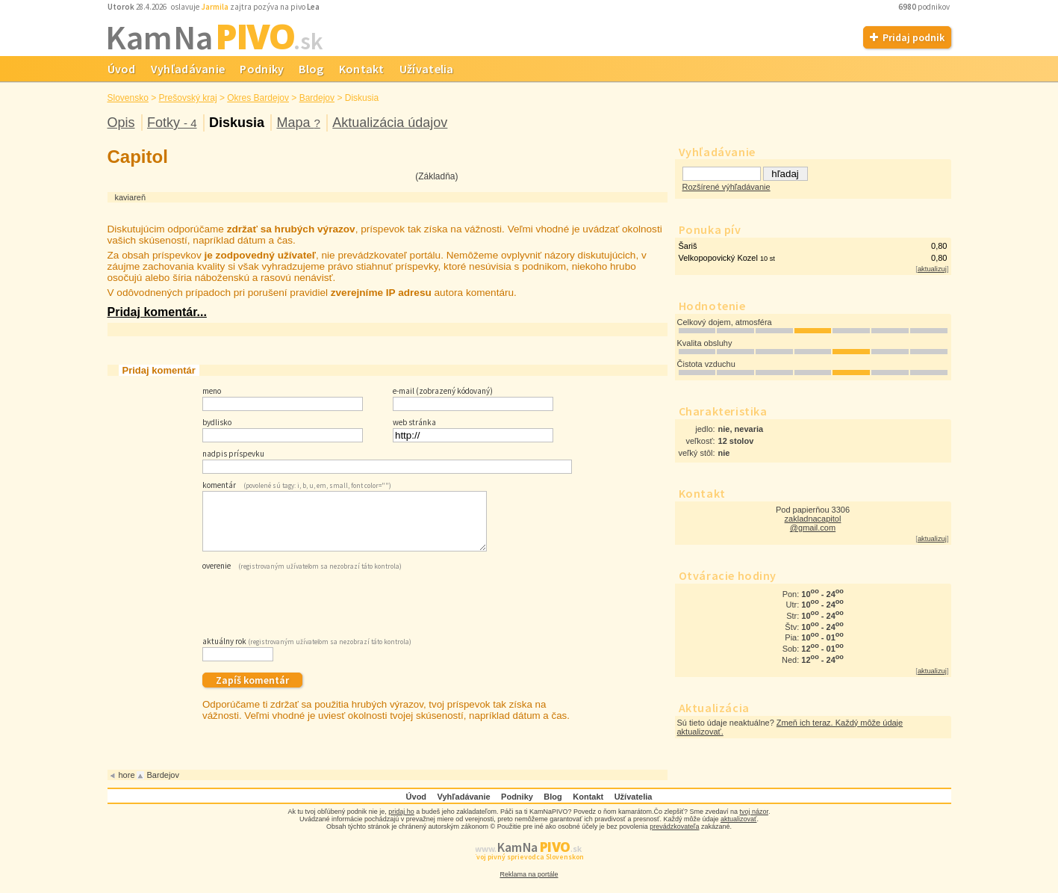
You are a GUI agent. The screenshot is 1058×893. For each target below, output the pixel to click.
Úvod (122, 68)
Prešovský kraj (188, 98)
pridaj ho (401, 822)
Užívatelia (426, 68)
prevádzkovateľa (674, 837)
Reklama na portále (529, 885)
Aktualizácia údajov (389, 122)
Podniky (262, 68)
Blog (311, 68)
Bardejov (316, 98)
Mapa (298, 122)
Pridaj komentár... (157, 312)
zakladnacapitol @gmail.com (813, 523)
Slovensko (128, 98)
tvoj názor (753, 822)
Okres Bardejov (258, 98)
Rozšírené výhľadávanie (726, 186)
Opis (121, 122)
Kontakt (362, 68)
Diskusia (236, 122)
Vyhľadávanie (188, 68)
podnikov (924, 6)
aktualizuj (932, 269)
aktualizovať (738, 830)
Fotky (172, 122)
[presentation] (315, 612)
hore (127, 786)
